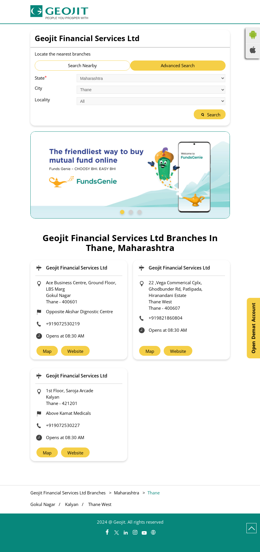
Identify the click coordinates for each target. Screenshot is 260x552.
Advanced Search (178, 65)
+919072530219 (63, 324)
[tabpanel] (130, 175)
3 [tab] (138, 211)
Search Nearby (82, 65)
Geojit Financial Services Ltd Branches (68, 493)
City (38, 88)
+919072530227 (63, 425)
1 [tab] (121, 211)
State (41, 77)
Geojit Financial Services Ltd (76, 268)
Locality (42, 99)
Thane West (99, 504)
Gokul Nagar (42, 504)
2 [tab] (130, 211)
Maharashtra (126, 493)
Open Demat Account (253, 328)
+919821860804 (165, 318)
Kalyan (71, 504)
